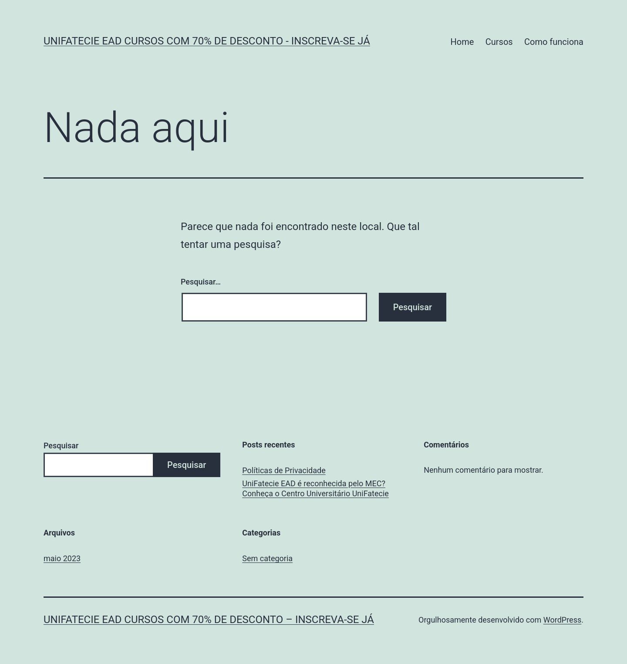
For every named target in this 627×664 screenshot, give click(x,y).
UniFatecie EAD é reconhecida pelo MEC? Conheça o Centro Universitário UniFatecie (315, 488)
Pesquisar (61, 445)
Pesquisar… (201, 281)
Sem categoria (267, 558)
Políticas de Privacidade (283, 470)
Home (462, 42)
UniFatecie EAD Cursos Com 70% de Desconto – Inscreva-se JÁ (209, 619)
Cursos (499, 42)
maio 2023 (62, 558)
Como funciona (553, 42)
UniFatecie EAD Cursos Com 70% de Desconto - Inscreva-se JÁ (207, 41)
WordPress (562, 619)
